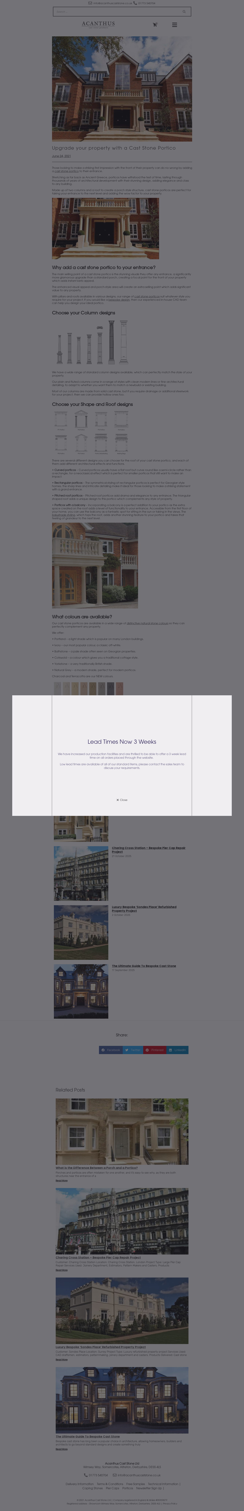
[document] (122, 755)
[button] (121, 800)
